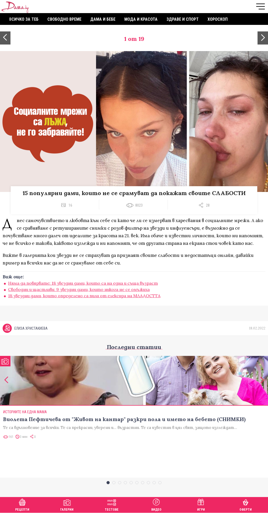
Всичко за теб (23, 19)
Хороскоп (218, 19)
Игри (201, 504)
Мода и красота (141, 19)
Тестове (112, 504)
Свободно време (64, 19)
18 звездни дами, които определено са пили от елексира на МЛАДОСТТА (84, 295)
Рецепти (22, 504)
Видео (156, 504)
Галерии (67, 504)
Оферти (245, 504)
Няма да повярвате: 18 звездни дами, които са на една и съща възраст (83, 283)
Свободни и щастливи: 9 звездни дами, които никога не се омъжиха (79, 289)
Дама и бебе (102, 19)
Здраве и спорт (182, 19)
